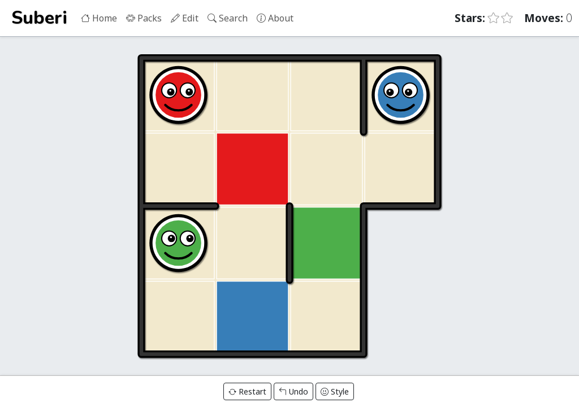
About (275, 18)
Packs (144, 18)
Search (228, 18)
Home (99, 18)
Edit (184, 18)
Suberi (39, 18)
